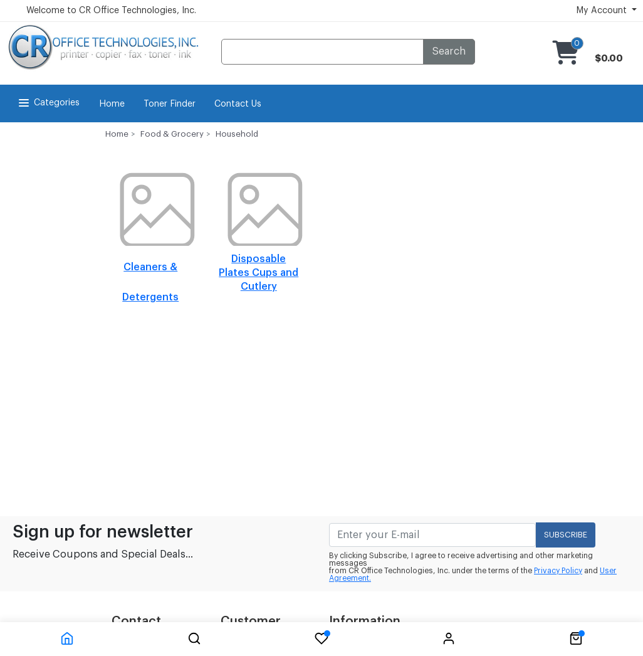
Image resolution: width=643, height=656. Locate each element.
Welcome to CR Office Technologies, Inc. (111, 10)
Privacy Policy (558, 570)
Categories (48, 102)
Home (112, 104)
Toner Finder (170, 104)
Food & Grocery (172, 134)
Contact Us (237, 104)
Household (237, 134)
